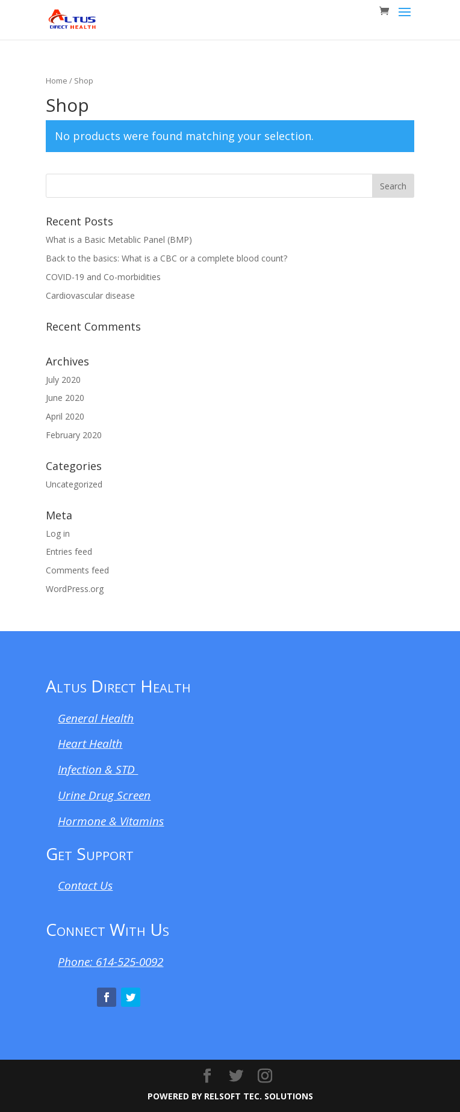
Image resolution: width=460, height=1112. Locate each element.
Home (56, 80)
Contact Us (85, 885)
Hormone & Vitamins (111, 821)
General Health (96, 718)
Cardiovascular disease (90, 295)
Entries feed (69, 551)
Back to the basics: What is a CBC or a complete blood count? (166, 258)
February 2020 (74, 435)
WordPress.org (75, 588)
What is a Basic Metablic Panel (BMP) (119, 239)
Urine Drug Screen (104, 795)
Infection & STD (98, 769)
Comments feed (77, 570)
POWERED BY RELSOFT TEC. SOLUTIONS (230, 1096)
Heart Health (90, 743)
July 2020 (63, 379)
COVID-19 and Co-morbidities (103, 277)
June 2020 (65, 397)
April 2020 (65, 416)
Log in (58, 533)
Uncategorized (74, 484)
